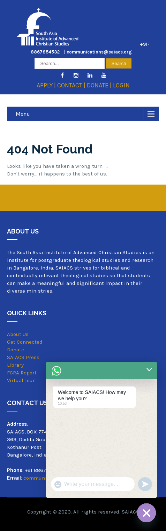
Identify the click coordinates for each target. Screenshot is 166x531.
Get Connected (25, 342)
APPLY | (47, 85)
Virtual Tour (21, 381)
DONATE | (100, 85)
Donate (15, 349)
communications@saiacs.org (99, 52)
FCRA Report (22, 372)
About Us (18, 334)
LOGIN (121, 85)
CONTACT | (72, 85)
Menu (23, 113)
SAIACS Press (23, 357)
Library (15, 365)
